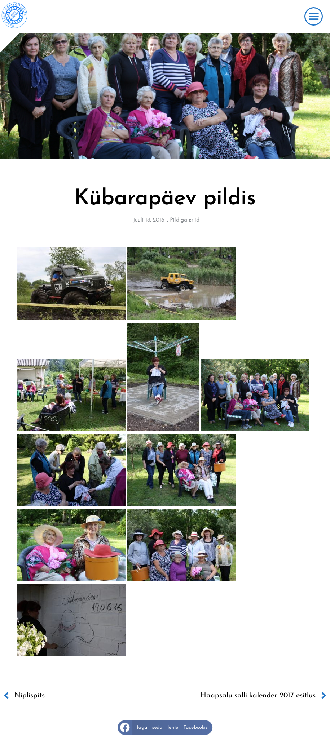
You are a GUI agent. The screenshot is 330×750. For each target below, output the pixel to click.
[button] (313, 16)
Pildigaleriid (184, 220)
